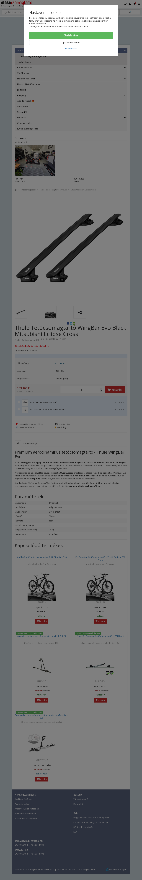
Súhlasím (71, 35)
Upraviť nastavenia (71, 42)
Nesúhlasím (71, 48)
